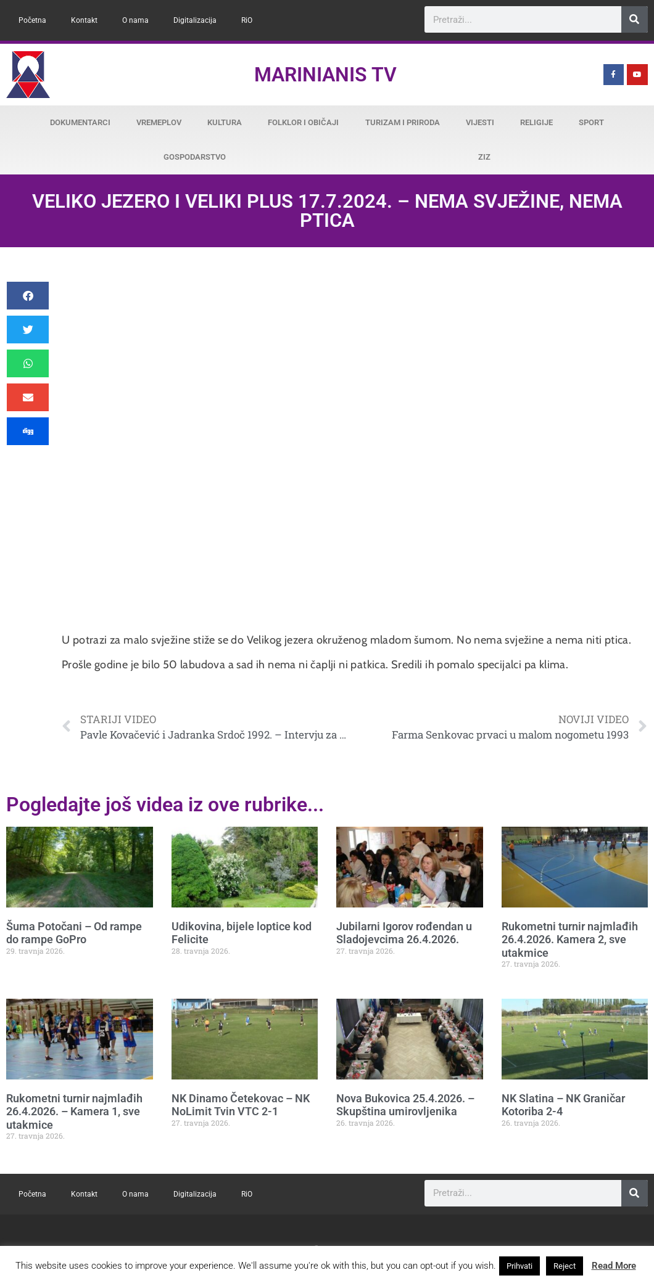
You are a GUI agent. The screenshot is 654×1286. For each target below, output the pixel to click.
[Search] (634, 19)
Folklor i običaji (303, 122)
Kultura (224, 122)
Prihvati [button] (519, 1266)
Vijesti (480, 122)
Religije (536, 122)
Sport (591, 122)
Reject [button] (564, 1266)
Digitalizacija (195, 20)
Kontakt (84, 20)
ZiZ (484, 157)
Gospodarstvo (195, 157)
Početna (32, 20)
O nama (135, 20)
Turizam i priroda (402, 122)
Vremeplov (158, 122)
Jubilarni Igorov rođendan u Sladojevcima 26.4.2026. (404, 933)
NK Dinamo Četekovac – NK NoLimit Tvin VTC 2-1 (241, 1105)
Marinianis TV (325, 74)
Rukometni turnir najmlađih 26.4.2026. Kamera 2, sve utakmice (570, 939)
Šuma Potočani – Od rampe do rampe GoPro (74, 933)
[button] (28, 295)
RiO (246, 20)
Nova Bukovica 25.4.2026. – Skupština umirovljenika (405, 1105)
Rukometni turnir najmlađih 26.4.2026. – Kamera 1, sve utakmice (74, 1111)
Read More (614, 1265)
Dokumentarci (80, 122)
